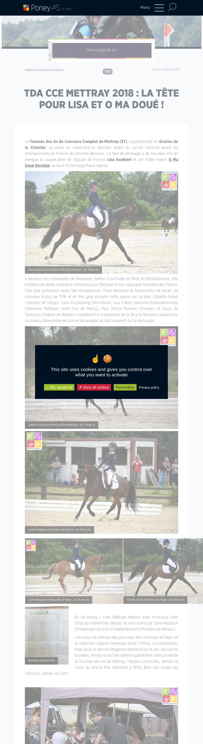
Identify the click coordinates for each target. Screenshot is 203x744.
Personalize (125, 387)
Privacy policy (149, 387)
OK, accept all (59, 387)
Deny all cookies (94, 387)
